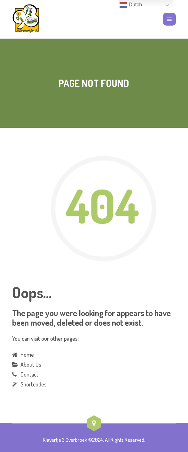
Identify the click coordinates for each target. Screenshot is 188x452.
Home (27, 354)
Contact (29, 374)
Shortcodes (33, 384)
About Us (30, 364)
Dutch (131, 5)
